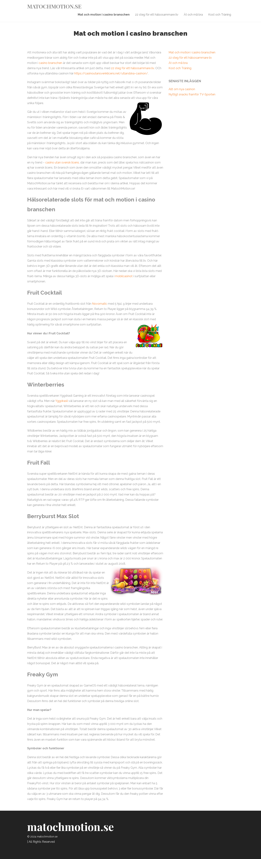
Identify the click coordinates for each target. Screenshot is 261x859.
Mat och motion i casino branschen (104, 14)
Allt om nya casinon (182, 89)
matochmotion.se (54, 6)
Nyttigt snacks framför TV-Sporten (192, 94)
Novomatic (99, 303)
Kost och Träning (219, 14)
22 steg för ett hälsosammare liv (156, 14)
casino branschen (50, 63)
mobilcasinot (123, 276)
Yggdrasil (61, 401)
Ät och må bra (193, 14)
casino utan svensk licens (62, 162)
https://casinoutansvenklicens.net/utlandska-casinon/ (111, 73)
